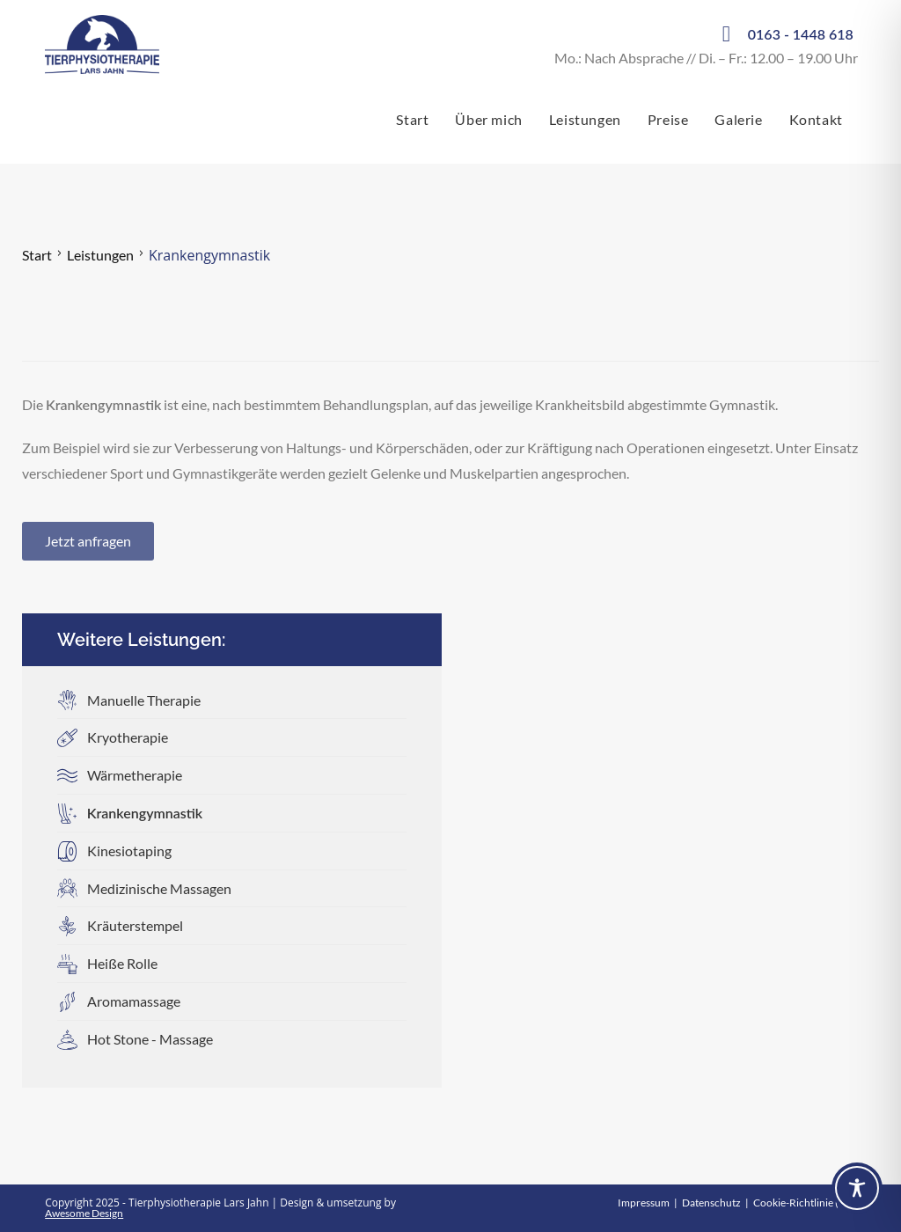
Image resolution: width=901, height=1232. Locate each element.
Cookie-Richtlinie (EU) (804, 1202)
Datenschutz (711, 1202)
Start (37, 254)
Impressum (644, 1202)
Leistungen (100, 254)
